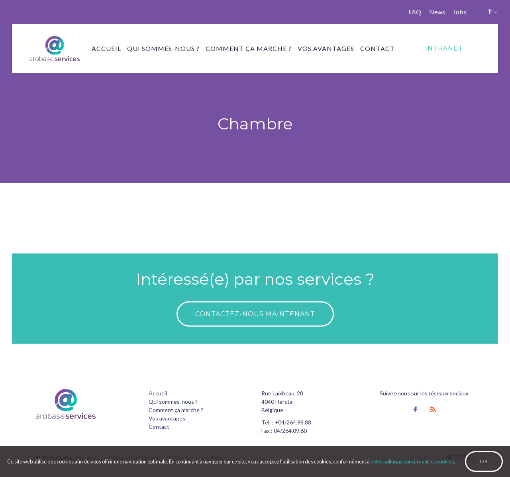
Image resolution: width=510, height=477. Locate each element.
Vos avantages (326, 48)
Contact (377, 48)
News (437, 12)
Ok (484, 461)
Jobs (459, 12)
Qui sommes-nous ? (163, 48)
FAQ (414, 12)
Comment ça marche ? (249, 48)
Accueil (106, 48)
